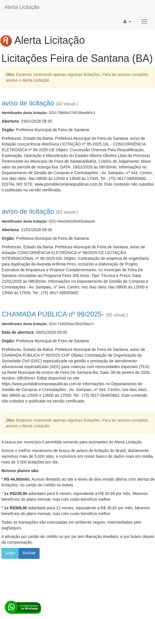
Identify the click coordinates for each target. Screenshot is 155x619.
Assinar (29, 553)
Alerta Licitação (22, 7)
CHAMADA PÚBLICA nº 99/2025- (53, 314)
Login (10, 553)
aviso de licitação (28, 103)
